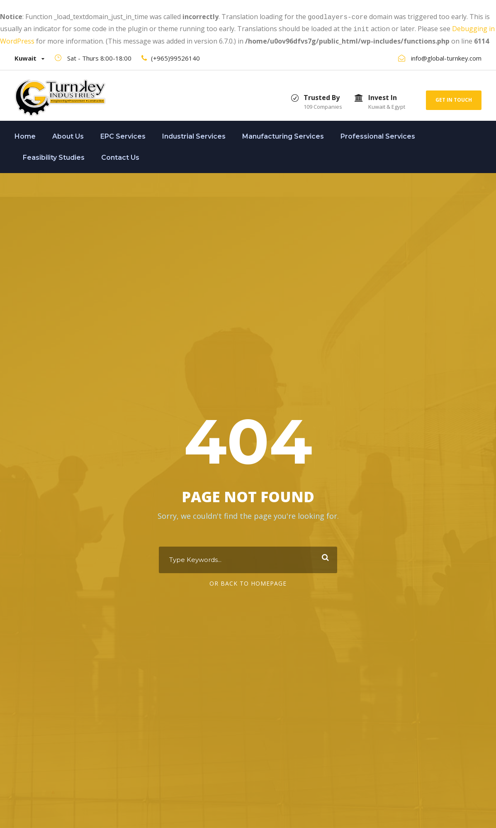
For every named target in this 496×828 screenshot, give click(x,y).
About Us (68, 135)
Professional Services (377, 135)
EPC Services (123, 135)
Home (25, 135)
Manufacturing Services (283, 135)
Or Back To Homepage (248, 582)
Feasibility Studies (54, 156)
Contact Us (120, 156)
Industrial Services (194, 135)
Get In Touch (453, 98)
